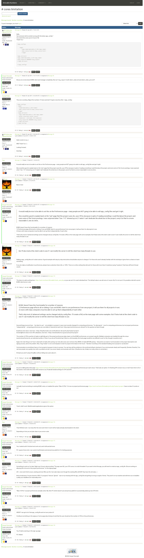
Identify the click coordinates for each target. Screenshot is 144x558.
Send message (6, 35)
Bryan (5, 179)
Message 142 (18, 486)
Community (42, 2)
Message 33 (18, 134)
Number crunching (17, 20)
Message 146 (18, 525)
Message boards (6, 20)
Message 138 (18, 440)
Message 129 (18, 245)
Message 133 (18, 382)
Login (138, 2)
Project (22, 2)
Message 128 (18, 204)
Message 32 (18, 95)
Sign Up (132, 2)
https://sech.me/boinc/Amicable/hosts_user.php (49, 280)
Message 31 (18, 75)
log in (19, 23)
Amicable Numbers (10, 3)
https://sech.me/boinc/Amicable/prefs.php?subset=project (53, 368)
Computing (32, 2)
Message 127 (18, 179)
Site (50, 2)
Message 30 (18, 30)
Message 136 (18, 402)
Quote (37, 71)
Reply (33, 71)
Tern (3, 160)
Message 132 (18, 362)
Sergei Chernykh (7, 76)
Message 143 (18, 506)
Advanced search (6, 16)
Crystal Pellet (6, 96)
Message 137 (18, 422)
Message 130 (18, 276)
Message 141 (18, 460)
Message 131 (18, 296)
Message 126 (18, 160)
